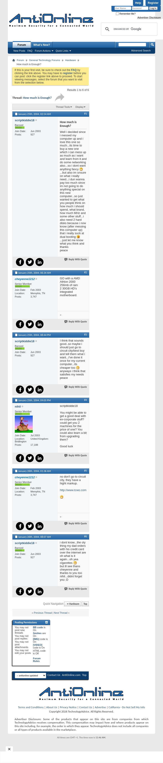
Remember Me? (125, 14)
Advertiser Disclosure (149, 17)
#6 (85, 536)
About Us (51, 707)
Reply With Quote (76, 259)
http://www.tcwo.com (73, 490)
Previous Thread (43, 612)
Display (79, 107)
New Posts (19, 50)
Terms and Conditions (30, 707)
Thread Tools (63, 107)
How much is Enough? (37, 98)
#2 (85, 272)
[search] (128, 29)
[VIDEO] (37, 645)
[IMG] (36, 639)
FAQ (30, 50)
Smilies (37, 633)
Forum (21, 44)
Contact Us (53, 675)
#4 (85, 399)
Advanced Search (141, 50)
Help (138, 2)
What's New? (41, 44)
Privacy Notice (68, 707)
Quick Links (62, 50)
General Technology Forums (44, 60)
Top (85, 603)
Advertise (100, 707)
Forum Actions (43, 50)
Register (153, 2)
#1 (85, 113)
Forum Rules (37, 659)
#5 (85, 470)
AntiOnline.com (71, 675)
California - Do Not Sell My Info (127, 707)
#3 (85, 334)
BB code (38, 627)
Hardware (70, 60)
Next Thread (60, 612)
